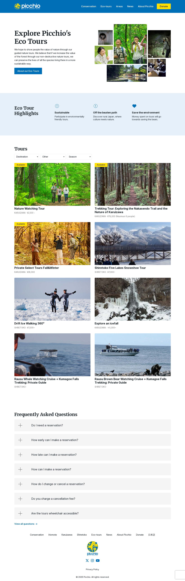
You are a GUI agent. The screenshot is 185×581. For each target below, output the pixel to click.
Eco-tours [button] (96, 534)
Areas (119, 6)
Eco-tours (106, 6)
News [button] (109, 534)
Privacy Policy (92, 569)
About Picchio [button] (124, 534)
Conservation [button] (37, 534)
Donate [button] (140, 534)
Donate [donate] (164, 6)
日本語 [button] (151, 534)
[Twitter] (87, 561)
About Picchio (145, 6)
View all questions (25, 523)
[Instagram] (92, 561)
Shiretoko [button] (82, 534)
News (130, 6)
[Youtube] (98, 561)
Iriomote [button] (52, 534)
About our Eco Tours (28, 71)
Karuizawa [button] (66, 534)
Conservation (88, 6)
